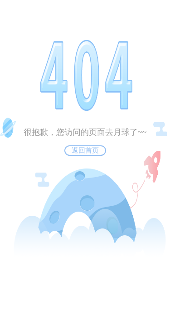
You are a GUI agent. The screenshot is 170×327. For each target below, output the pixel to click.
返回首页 (85, 150)
